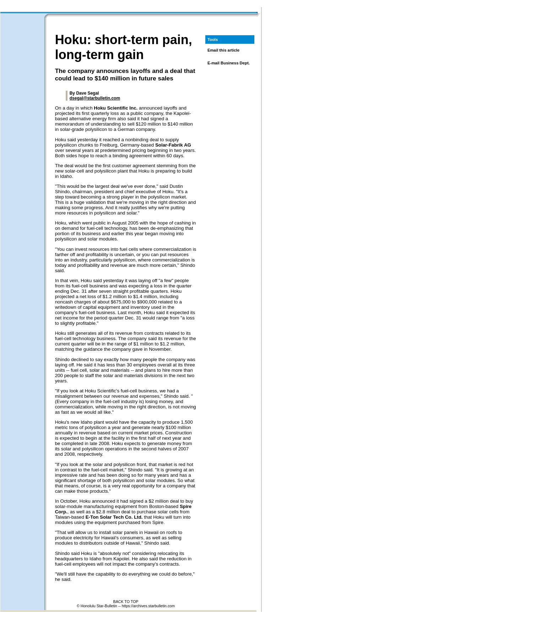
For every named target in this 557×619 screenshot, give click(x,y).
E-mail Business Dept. (228, 63)
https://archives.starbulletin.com (148, 606)
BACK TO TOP (126, 601)
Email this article (223, 50)
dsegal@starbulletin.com (95, 98)
